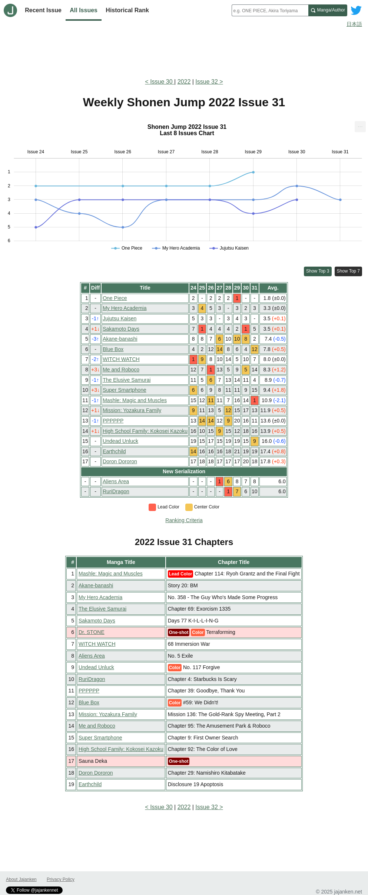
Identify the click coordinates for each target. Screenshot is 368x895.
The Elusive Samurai (126, 380)
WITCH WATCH (121, 359)
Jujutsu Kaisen (119, 318)
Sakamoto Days (121, 329)
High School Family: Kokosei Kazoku (145, 431)
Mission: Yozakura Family (132, 410)
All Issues (83, 10)
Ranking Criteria (183, 520)
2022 (184, 82)
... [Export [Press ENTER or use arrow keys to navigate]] (360, 125)
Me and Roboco (121, 370)
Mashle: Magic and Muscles (135, 400)
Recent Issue (43, 10)
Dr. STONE (92, 632)
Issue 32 (206, 82)
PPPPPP (113, 421)
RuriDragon (116, 491)
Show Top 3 (317, 271)
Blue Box (113, 349)
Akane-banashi (120, 339)
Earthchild (114, 451)
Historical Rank (127, 10)
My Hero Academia (124, 308)
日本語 (354, 24)
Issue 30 (162, 82)
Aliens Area (116, 481)
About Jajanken (21, 879)
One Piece (115, 298)
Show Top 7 (348, 271)
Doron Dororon (120, 461)
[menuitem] (360, 126)
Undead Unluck (120, 441)
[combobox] (270, 10)
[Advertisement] (184, 51)
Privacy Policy (60, 879)
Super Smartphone (124, 390)
